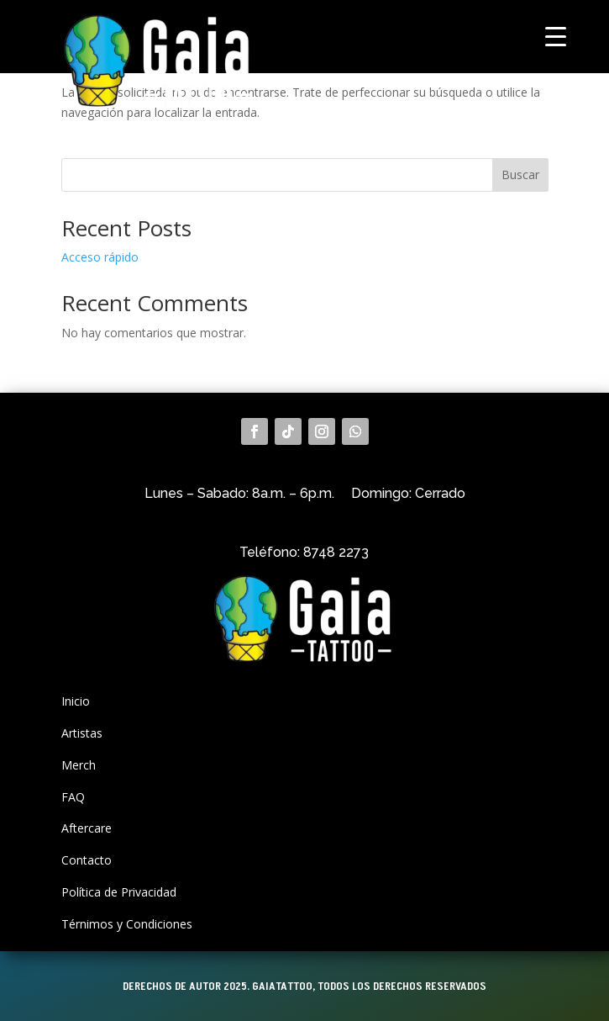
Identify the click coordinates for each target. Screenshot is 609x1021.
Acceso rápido (100, 257)
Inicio (75, 701)
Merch (78, 765)
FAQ (73, 797)
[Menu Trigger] (556, 36)
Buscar (520, 175)
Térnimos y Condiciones (126, 924)
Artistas (81, 733)
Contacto (86, 860)
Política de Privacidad (118, 892)
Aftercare (86, 828)
